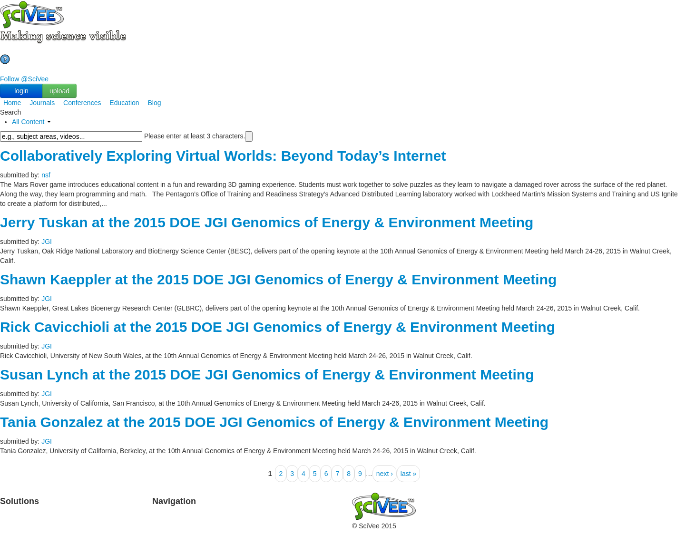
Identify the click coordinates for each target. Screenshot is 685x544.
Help (159, 534)
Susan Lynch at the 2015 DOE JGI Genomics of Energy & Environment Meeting (267, 374)
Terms (228, 525)
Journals (42, 103)
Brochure (80, 534)
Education (124, 103)
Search (162, 525)
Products (13, 515)
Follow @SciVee (24, 79)
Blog (154, 103)
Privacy (230, 534)
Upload (162, 515)
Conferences (82, 103)
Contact (296, 525)
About (294, 515)
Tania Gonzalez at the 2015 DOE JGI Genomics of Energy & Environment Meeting (274, 422)
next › (384, 473)
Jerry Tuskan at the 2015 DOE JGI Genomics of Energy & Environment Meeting (266, 222)
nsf (45, 175)
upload (59, 91)
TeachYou (81, 515)
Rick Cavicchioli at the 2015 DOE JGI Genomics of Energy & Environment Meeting (277, 327)
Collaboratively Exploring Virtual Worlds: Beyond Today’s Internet (223, 156)
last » (408, 473)
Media (294, 534)
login (21, 91)
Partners (231, 515)
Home (12, 103)
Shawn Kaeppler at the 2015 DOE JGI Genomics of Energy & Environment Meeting (278, 279)
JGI (46, 241)
